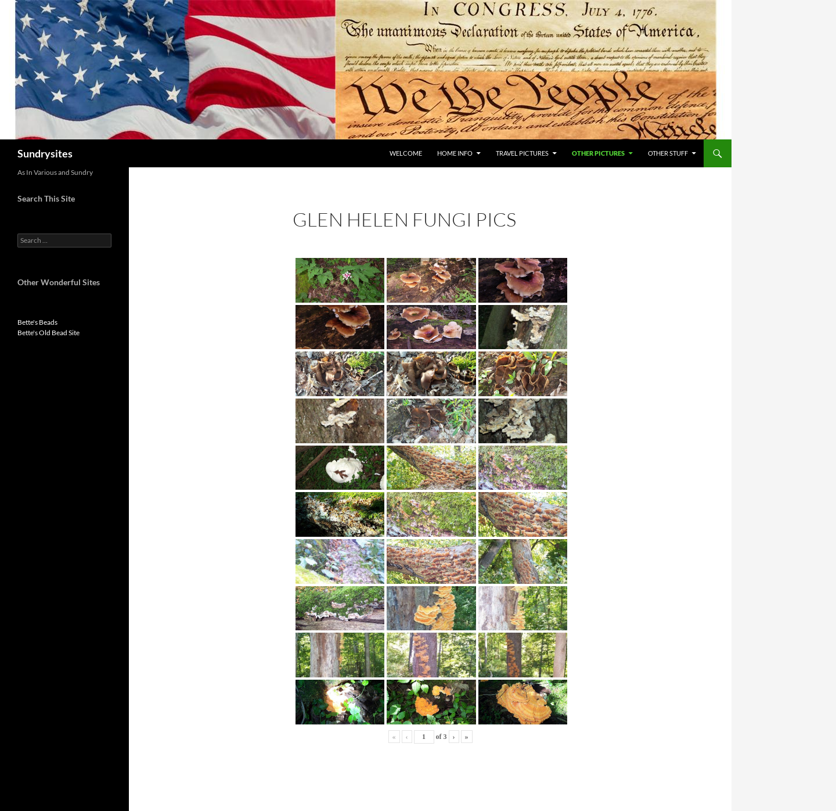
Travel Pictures (522, 153)
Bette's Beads (37, 322)
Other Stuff (668, 153)
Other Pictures (598, 153)
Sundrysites (45, 153)
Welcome (406, 153)
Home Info (455, 153)
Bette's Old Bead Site (48, 332)
